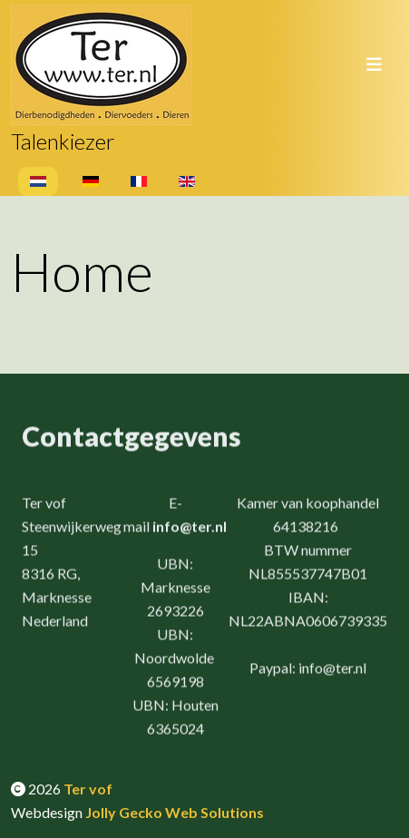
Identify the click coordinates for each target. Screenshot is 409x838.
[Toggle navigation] (373, 65)
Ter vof (87, 788)
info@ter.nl (189, 526)
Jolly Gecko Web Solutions (174, 812)
